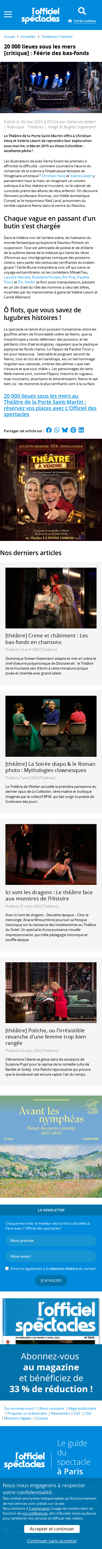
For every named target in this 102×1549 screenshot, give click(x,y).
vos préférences (35, 1513)
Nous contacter (51, 1408)
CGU (87, 1413)
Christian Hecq (54, 175)
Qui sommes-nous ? (20, 1408)
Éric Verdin (26, 282)
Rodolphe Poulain (46, 277)
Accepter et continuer (52, 1529)
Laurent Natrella (17, 277)
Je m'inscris (51, 1280)
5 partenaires (39, 1508)
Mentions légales (17, 1418)
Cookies (41, 1418)
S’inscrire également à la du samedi (52, 1268)
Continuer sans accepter (52, 1541)
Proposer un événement (27, 1413)
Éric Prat (69, 277)
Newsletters (60, 1413)
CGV (76, 1413)
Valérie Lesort (81, 175)
